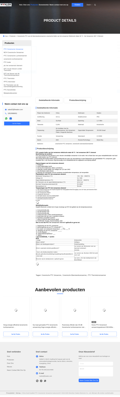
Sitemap (18, 393)
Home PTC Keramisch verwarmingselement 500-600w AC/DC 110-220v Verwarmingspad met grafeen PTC (103, 326)
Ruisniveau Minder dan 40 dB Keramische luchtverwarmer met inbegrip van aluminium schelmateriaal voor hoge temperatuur (73, 326)
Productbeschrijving (77, 100)
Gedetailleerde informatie (49, 100)
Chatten (77, 5)
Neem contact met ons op (58, 5)
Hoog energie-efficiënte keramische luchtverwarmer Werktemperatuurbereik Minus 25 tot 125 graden (15, 326)
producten (10, 360)
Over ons (26, 5)
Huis (21, 5)
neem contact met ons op (89, 380)
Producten (34, 5)
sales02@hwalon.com (15, 109)
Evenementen (44, 5)
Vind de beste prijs (87, 91)
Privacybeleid (10, 393)
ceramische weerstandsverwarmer (75, 275)
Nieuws (9, 367)
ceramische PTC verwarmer (51, 275)
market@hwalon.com (45, 376)
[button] (8, 314)
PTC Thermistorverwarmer (97, 275)
